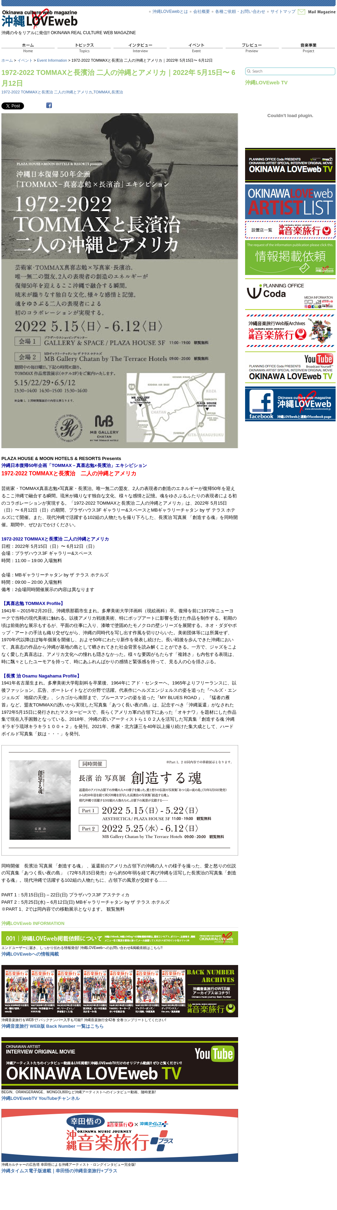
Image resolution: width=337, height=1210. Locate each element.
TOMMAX (101, 92)
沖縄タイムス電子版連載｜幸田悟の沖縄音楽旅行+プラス (59, 1170)
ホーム (7, 60)
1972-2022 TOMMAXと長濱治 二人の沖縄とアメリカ (46, 92)
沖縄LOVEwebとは (170, 11)
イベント (25, 60)
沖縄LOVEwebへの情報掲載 (30, 954)
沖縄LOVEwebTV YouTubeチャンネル (40, 1098)
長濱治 (117, 92)
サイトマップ (283, 11)
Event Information (52, 60)
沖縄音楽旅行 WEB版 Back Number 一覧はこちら (52, 1026)
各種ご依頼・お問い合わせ (240, 11)
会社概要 (201, 11)
